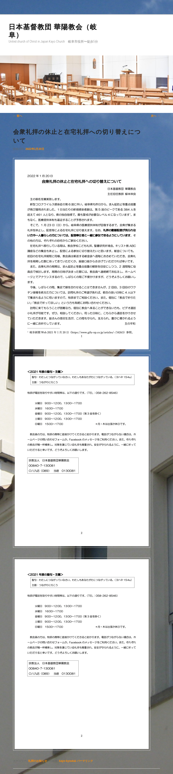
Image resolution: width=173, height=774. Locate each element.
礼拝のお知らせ (37, 761)
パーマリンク (85, 761)
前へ (17, 115)
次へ (155, 115)
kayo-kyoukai (67, 761)
